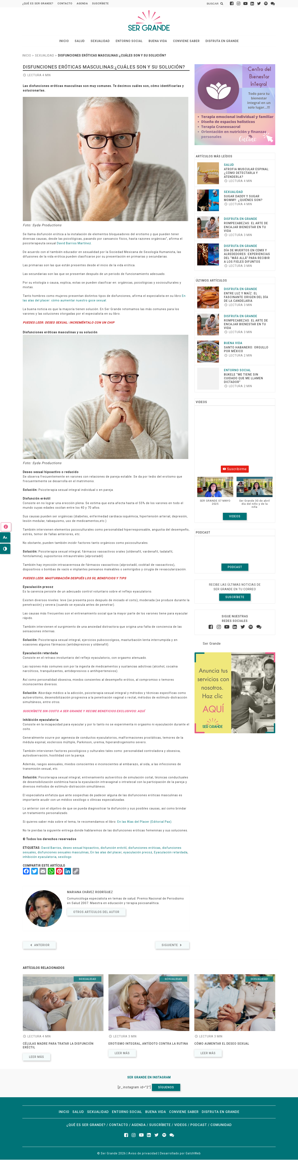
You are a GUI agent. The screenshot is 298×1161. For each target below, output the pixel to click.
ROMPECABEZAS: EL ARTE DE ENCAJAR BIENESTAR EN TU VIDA (246, 228)
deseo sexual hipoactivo (81, 849)
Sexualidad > (46, 56)
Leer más (36, 1058)
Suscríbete (100, 3)
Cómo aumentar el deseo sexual (221, 1045)
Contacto (65, 3)
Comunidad (221, 1126)
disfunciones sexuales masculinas (63, 853)
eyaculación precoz (137, 853)
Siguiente (172, 946)
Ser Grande (212, 645)
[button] (215, 494)
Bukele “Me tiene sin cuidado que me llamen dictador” (243, 379)
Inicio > (28, 56)
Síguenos (166, 1088)
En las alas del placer (106, 853)
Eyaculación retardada (170, 853)
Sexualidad (101, 41)
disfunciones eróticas (144, 849)
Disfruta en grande (217, 41)
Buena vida (156, 41)
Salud (83, 41)
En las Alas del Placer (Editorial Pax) (144, 823)
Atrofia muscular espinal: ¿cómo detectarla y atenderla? (246, 174)
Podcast (235, 568)
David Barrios (51, 849)
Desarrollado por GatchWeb (180, 1154)
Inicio (69, 41)
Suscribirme (235, 470)
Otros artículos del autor (96, 913)
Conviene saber (183, 41)
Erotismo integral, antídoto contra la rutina (148, 1045)
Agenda (82, 3)
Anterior (39, 946)
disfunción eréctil (114, 849)
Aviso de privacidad (142, 1154)
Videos (234, 517)
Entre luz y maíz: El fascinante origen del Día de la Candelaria (246, 298)
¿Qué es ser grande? (37, 3)
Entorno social (129, 41)
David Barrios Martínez (74, 244)
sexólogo (65, 858)
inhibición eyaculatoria (39, 858)
